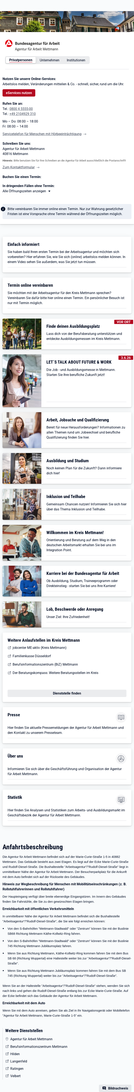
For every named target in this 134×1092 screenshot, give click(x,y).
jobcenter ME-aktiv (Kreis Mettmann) (40, 648)
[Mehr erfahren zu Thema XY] (27, 191)
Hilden (15, 1054)
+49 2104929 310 (22, 114)
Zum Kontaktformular (19, 167)
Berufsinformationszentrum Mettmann (38, 1047)
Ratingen (17, 1069)
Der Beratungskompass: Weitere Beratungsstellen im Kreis (55, 673)
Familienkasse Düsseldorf (32, 656)
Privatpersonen (20, 60)
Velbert (15, 1076)
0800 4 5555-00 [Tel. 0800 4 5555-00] (21, 109)
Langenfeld (18, 1061)
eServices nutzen (19, 93)
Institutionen (76, 60)
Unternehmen (49, 60)
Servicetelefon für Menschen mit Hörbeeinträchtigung (42, 134)
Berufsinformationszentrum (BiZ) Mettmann (45, 664)
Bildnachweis (118, 1088)
